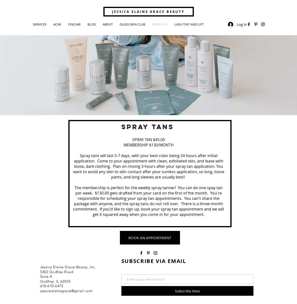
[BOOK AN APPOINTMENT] (150, 238)
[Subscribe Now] (187, 291)
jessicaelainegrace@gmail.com (66, 290)
